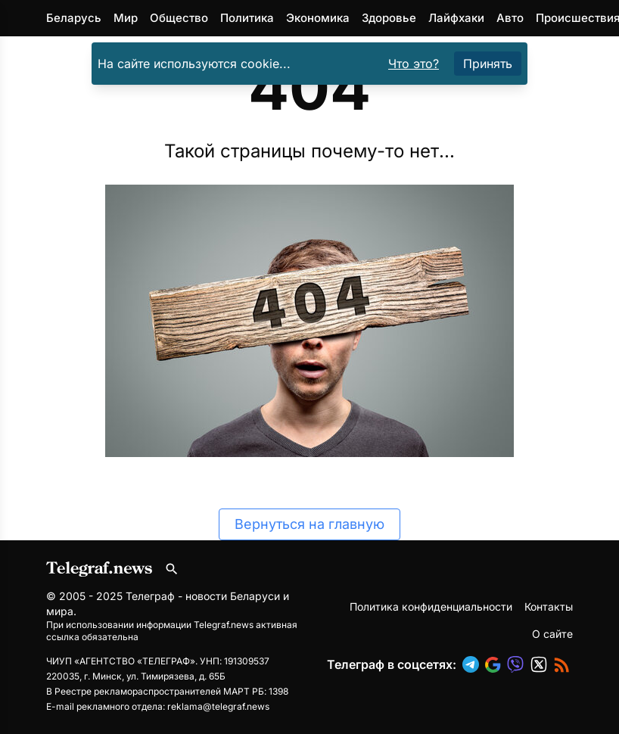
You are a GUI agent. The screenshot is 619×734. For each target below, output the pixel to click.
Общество (179, 18)
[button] (473, 664)
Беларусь (73, 18)
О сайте (552, 633)
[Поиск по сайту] (171, 569)
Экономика (318, 18)
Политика (247, 18)
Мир (126, 18)
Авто (510, 18)
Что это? (413, 63)
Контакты (548, 606)
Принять (487, 63)
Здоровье (389, 18)
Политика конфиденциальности (431, 606)
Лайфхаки (456, 18)
